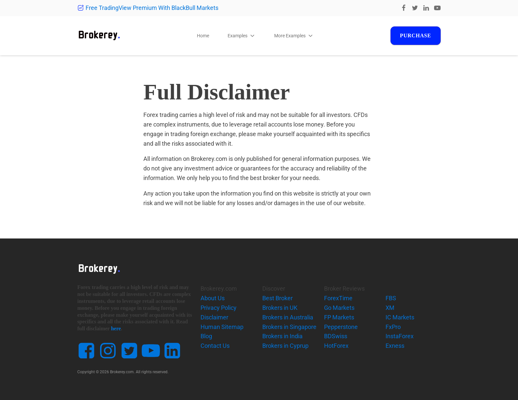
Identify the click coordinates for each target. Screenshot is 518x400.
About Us (213, 298)
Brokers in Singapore (289, 326)
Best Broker (277, 298)
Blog (206, 336)
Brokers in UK (279, 307)
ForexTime (338, 298)
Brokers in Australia (287, 317)
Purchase (415, 35)
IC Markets (400, 317)
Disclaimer (214, 317)
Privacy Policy (219, 307)
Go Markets (339, 307)
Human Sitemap (222, 326)
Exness (395, 345)
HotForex (336, 345)
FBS (391, 298)
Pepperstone (341, 326)
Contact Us (215, 345)
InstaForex (400, 336)
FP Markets (339, 317)
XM (390, 307)
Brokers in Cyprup (285, 345)
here (116, 328)
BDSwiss (335, 336)
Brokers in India (282, 336)
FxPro (393, 326)
